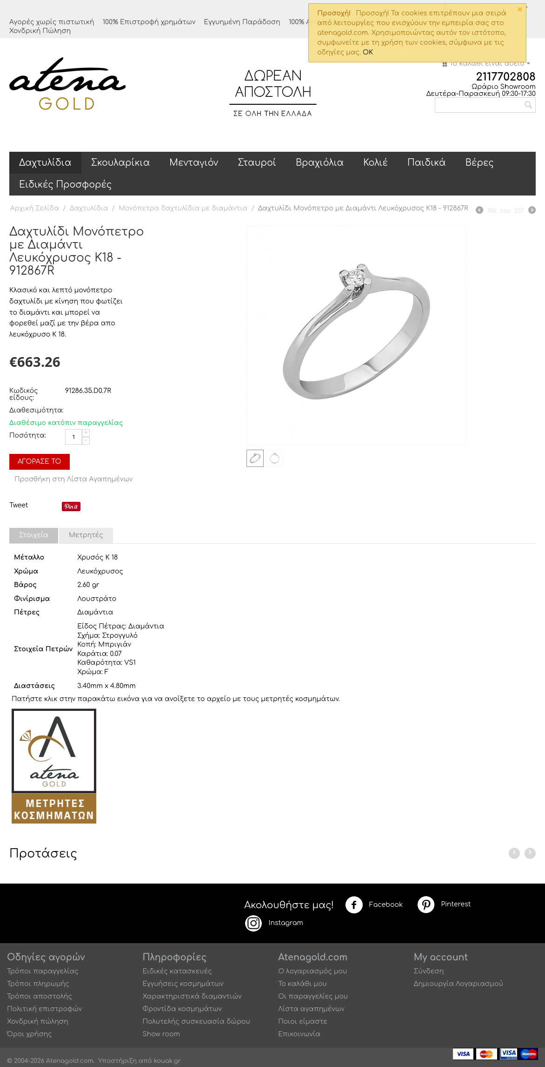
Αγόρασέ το (39, 461)
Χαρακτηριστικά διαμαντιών (192, 996)
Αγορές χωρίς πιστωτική (51, 22)
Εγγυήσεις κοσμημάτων (183, 983)
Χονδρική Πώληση (40, 30)
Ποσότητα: (27, 435)
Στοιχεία (33, 535)
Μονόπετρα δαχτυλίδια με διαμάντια (183, 208)
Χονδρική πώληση (37, 1021)
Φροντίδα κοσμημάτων (182, 1009)
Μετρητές (86, 535)
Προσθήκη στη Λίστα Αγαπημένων (73, 479)
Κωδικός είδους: (23, 394)
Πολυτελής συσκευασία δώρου (196, 1021)
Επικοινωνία (299, 1034)
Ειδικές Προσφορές (65, 184)
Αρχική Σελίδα (34, 208)
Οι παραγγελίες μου (313, 996)
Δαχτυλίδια (45, 163)
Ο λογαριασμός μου (312, 971)
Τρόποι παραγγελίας (43, 971)
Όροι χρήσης (29, 1034)
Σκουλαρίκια (120, 163)
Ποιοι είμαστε (302, 1021)
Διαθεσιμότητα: (34, 410)
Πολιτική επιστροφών (44, 1009)
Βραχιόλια (320, 163)
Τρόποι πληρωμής (38, 983)
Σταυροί (257, 163)
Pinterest (444, 904)
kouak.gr (167, 1061)
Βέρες (479, 163)
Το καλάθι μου (302, 983)
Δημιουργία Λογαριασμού (458, 983)
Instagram (273, 923)
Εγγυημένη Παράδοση (242, 22)
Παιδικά (426, 163)
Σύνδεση (429, 971)
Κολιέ (375, 163)
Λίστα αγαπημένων (311, 1009)
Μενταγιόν (193, 163)
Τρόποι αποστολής (39, 996)
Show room (161, 1034)
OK (368, 52)
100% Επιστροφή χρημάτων (149, 22)
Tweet (18, 505)
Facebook (374, 905)
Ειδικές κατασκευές (177, 971)
